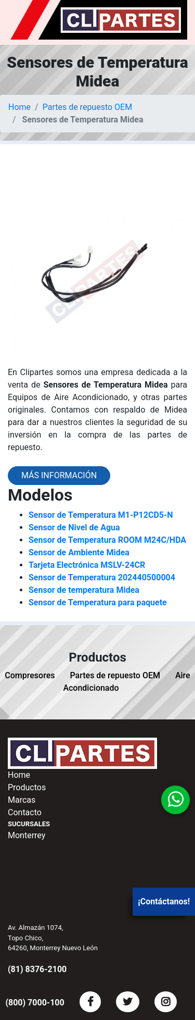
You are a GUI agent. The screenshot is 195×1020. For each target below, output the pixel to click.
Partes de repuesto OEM (88, 107)
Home (19, 107)
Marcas (21, 800)
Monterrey (26, 835)
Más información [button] (59, 475)
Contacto (25, 812)
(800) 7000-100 (34, 1002)
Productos (27, 787)
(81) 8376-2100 (37, 969)
